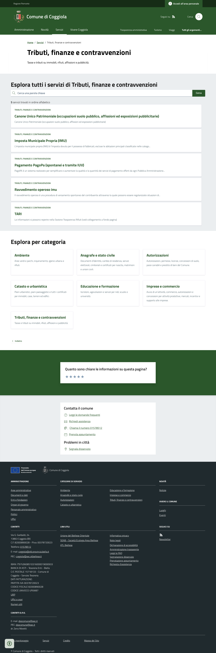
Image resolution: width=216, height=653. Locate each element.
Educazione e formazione (122, 490)
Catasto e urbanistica (70, 504)
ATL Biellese (66, 545)
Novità (44, 30)
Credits (66, 640)
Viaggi (172, 30)
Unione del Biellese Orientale (74, 535)
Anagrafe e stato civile (71, 495)
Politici (14, 514)
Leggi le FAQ (116, 553)
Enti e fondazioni (19, 500)
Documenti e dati (19, 495)
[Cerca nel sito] (197, 16)
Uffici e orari (16, 599)
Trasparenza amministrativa (133, 30)
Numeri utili (16, 604)
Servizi (59, 30)
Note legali (115, 540)
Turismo (158, 30)
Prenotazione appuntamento (124, 560)
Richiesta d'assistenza (121, 564)
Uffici (13, 519)
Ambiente (65, 490)
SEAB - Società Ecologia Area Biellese (79, 540)
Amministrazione (24, 30)
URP (13, 594)
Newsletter (165, 539)
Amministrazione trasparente (124, 549)
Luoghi (162, 510)
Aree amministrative (21, 490)
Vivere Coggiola (79, 30)
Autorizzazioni (67, 500)
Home (30, 42)
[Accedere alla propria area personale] (183, 3)
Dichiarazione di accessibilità (124, 545)
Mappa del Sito (91, 640)
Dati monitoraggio (19, 640)
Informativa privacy (119, 535)
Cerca (199, 93)
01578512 (25, 547)
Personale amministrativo (23, 509)
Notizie (162, 490)
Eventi (162, 515)
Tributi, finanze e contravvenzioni (33, 109)
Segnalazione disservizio (122, 557)
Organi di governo (19, 504)
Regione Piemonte (21, 3)
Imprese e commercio (120, 495)
